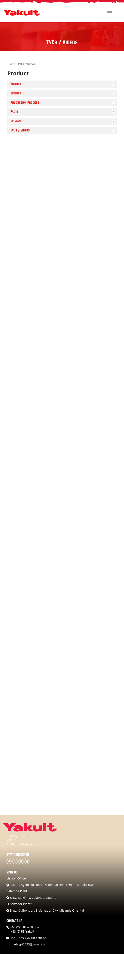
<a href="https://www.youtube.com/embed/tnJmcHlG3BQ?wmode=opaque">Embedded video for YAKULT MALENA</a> (62, 250)
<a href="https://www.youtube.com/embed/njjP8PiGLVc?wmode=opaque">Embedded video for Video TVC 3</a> (62, 468)
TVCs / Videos (20, 130)
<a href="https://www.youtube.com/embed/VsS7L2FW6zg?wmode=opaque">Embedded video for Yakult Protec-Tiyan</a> (62, 323)
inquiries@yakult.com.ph (29, 938)
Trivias (15, 121)
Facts (14, 111)
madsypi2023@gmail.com (29, 944)
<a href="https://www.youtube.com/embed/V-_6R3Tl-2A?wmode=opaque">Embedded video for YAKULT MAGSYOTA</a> (62, 758)
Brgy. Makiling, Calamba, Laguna (31, 898)
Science (15, 93)
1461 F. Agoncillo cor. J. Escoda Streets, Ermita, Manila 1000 (50, 885)
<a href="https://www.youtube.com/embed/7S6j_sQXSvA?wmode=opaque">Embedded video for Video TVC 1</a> (62, 395)
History (15, 84)
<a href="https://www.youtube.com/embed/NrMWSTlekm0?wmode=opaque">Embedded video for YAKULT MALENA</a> (62, 541)
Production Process (24, 102)
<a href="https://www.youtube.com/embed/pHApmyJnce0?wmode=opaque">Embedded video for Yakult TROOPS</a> (62, 685)
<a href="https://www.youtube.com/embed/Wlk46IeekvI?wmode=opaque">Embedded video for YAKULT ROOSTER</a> (62, 613)
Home (11, 64)
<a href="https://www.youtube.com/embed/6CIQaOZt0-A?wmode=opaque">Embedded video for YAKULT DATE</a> (62, 178)
